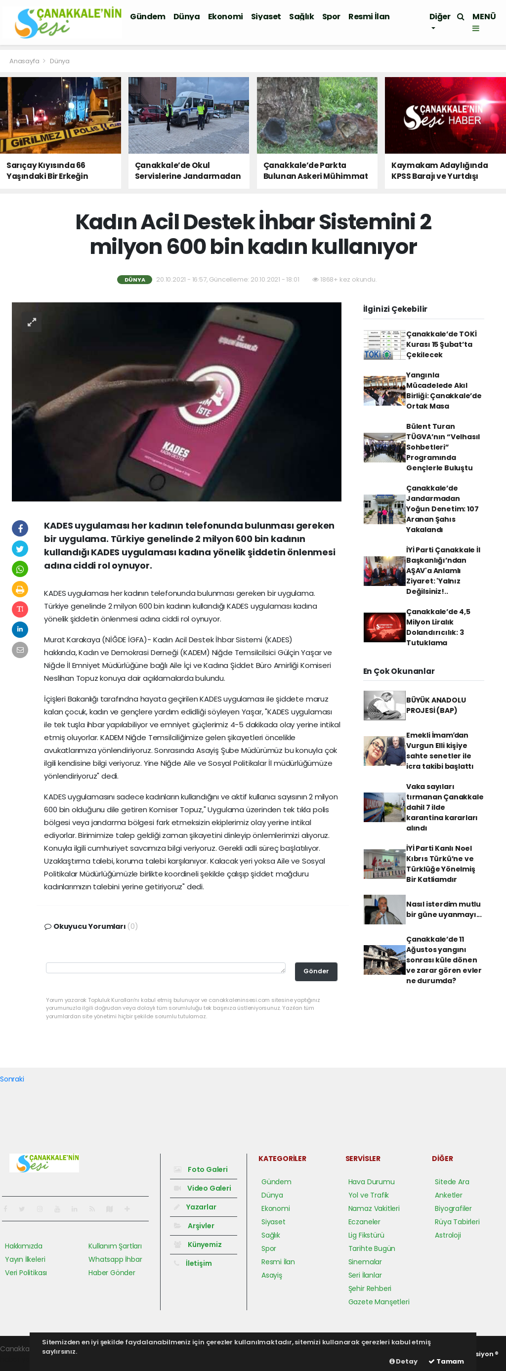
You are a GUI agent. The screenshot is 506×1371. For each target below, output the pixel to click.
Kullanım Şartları (115, 1246)
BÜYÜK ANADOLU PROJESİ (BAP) (436, 705)
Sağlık (301, 16)
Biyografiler (453, 1208)
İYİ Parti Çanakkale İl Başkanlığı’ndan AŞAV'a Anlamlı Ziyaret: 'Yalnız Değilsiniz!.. (443, 570)
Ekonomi (225, 16)
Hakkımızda (23, 1246)
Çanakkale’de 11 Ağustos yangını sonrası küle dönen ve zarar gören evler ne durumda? (444, 960)
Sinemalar (365, 1262)
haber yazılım (22, 1359)
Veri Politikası (26, 1273)
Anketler (448, 1195)
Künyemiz (197, 1244)
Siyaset (266, 16)
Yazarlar (195, 1207)
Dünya (186, 16)
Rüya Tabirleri (457, 1222)
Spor (331, 16)
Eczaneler (364, 1222)
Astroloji (448, 1235)
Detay (403, 1361)
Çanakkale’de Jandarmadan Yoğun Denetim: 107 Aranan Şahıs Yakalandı (442, 509)
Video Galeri (202, 1188)
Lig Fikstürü (366, 1235)
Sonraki (12, 1079)
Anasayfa (25, 61)
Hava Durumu (371, 1182)
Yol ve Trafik (368, 1195)
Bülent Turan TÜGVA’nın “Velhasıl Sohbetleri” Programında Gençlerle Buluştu (443, 447)
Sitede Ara (452, 1182)
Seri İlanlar (365, 1275)
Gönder (316, 971)
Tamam (446, 1361)
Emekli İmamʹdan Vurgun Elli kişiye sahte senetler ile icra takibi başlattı (440, 750)
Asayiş (271, 1275)
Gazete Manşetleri (379, 1302)
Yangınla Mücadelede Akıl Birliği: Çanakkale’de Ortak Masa (444, 390)
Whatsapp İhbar (115, 1259)
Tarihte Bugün (372, 1248)
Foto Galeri (201, 1169)
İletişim (192, 1263)
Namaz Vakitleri (374, 1208)
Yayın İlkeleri (25, 1259)
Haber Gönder (111, 1273)
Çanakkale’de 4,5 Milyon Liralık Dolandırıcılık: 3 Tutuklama (438, 627)
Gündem (148, 16)
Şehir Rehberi (370, 1288)
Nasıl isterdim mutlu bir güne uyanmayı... (444, 909)
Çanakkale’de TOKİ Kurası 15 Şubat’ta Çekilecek (441, 344)
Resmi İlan (369, 16)
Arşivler (194, 1226)
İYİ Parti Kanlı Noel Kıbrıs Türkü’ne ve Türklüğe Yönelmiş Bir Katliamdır (440, 863)
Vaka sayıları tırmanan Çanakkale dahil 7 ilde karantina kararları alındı (445, 807)
